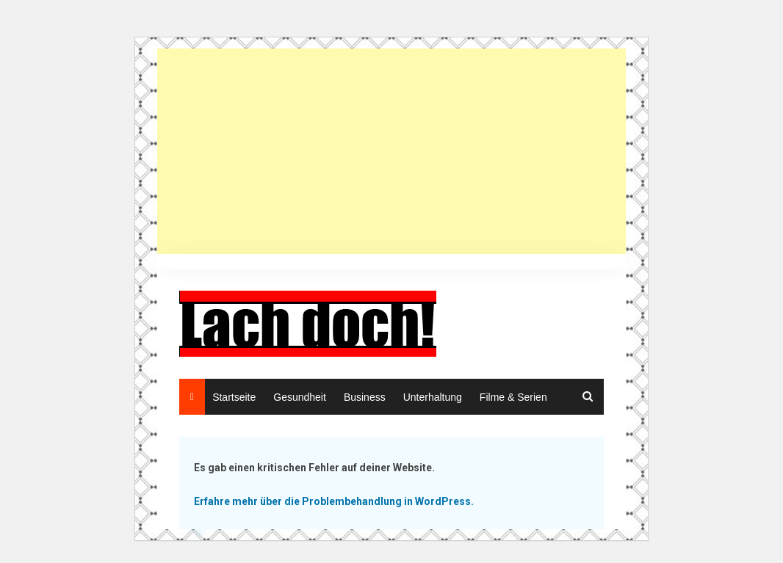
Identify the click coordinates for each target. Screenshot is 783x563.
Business (365, 397)
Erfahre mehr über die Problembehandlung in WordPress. (334, 501)
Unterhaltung (432, 397)
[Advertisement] (394, 151)
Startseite (234, 397)
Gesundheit (299, 397)
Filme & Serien (513, 397)
